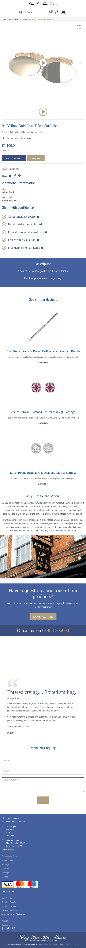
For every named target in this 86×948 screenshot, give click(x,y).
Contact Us (43, 616)
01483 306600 (55, 630)
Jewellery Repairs (9, 902)
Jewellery (16, 20)
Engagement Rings (9, 856)
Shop (10, 20)
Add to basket (14, 158)
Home (4, 20)
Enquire (35, 158)
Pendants (6, 869)
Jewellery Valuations (10, 910)
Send (43, 800)
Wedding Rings (8, 860)
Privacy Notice (58, 944)
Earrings (5, 873)
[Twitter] (9, 928)
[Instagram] (13, 928)
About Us (5, 921)
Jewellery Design (9, 906)
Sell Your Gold (8, 898)
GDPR (68, 944)
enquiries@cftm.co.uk (15, 821)
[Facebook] (4, 928)
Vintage (5, 877)
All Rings (5, 864)
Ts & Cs (76, 944)
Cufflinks (24, 20)
